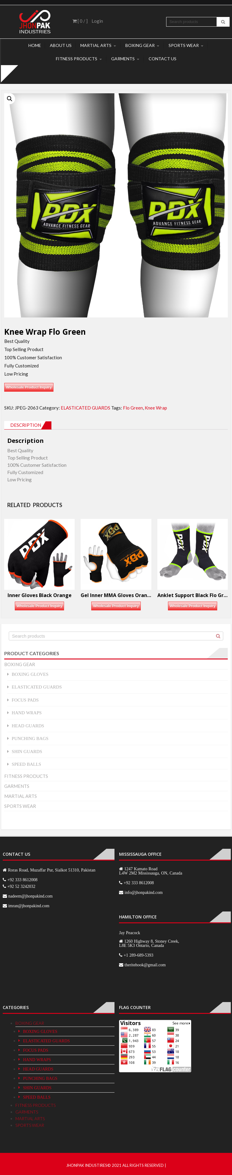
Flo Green (133, 407)
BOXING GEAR (140, 45)
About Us (61, 45)
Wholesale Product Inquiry (29, 387)
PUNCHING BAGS (30, 738)
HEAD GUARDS (28, 725)
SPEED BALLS (26, 764)
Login (97, 21)
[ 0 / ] (80, 21)
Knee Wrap (156, 407)
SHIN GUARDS (27, 751)
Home (34, 45)
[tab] (28, 425)
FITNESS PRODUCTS (76, 58)
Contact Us (162, 58)
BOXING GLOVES (30, 674)
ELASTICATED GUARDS (85, 407)
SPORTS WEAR (184, 45)
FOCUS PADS (25, 700)
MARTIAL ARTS (95, 45)
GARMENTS (123, 58)
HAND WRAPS (27, 712)
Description (25, 425)
